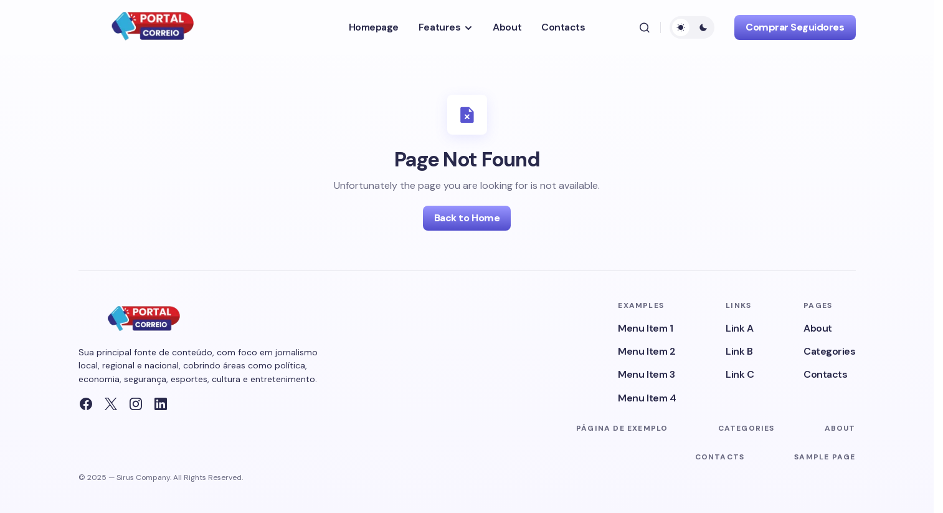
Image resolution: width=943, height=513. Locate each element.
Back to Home (467, 217)
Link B (739, 351)
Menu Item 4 (647, 398)
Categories (829, 351)
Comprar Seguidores (795, 27)
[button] (644, 27)
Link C (740, 374)
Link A (739, 328)
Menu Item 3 (646, 374)
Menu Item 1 (645, 328)
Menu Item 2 (646, 351)
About (817, 328)
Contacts (825, 374)
